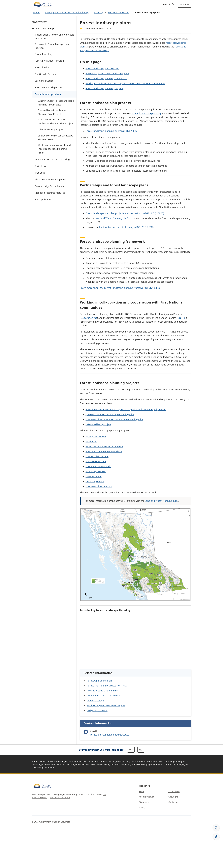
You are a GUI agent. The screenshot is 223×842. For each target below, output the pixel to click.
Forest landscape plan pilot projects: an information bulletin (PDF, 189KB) (125, 213)
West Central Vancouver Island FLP (104, 446)
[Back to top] (216, 827)
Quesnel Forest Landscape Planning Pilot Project (52, 112)
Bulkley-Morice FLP (96, 436)
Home (36, 12)
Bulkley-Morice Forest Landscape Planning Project (55, 137)
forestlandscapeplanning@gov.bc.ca (109, 734)
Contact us (173, 802)
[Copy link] (216, 836)
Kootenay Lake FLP (96, 471)
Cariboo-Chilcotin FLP (97, 456)
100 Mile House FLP (96, 461)
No (140, 749)
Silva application (43, 199)
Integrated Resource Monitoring (52, 159)
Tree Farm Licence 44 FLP (99, 486)
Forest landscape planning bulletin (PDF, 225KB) (111, 130)
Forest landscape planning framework (106, 78)
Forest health (42, 67)
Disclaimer (144, 802)
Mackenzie (91, 441)
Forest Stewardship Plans (48, 87)
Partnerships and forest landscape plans (107, 73)
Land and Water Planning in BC (161, 500)
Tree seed (40, 172)
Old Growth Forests (45, 74)
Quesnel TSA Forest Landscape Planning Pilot (110, 414)
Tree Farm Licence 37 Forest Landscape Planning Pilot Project (55, 121)
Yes (131, 749)
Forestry (98, 12)
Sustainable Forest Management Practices (52, 46)
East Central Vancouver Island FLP (104, 451)
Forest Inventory (43, 54)
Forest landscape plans (48, 94)
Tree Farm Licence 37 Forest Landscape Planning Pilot (114, 419)
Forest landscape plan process (102, 68)
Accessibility (174, 791)
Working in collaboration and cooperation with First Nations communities (125, 83)
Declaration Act (89, 317)
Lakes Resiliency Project (50, 129)
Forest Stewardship (118, 12)
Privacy (142, 807)
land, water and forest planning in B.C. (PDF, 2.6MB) (126, 227)
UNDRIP (181, 317)
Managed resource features (50, 192)
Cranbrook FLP (94, 476)
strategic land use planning (146, 113)
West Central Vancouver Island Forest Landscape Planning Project (54, 148)
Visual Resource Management (51, 179)
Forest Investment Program (50, 60)
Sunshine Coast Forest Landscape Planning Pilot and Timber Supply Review (126, 409)
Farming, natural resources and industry (66, 12)
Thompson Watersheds (98, 466)
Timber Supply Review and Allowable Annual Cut (54, 36)
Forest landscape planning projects (104, 88)
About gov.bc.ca (146, 796)
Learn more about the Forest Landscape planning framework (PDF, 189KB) (120, 287)
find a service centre (60, 797)
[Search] (168, 4)
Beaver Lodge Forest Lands (49, 186)
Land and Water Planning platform (113, 218)
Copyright (173, 796)
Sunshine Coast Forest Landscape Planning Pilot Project (56, 102)
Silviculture (41, 166)
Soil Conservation (44, 80)
